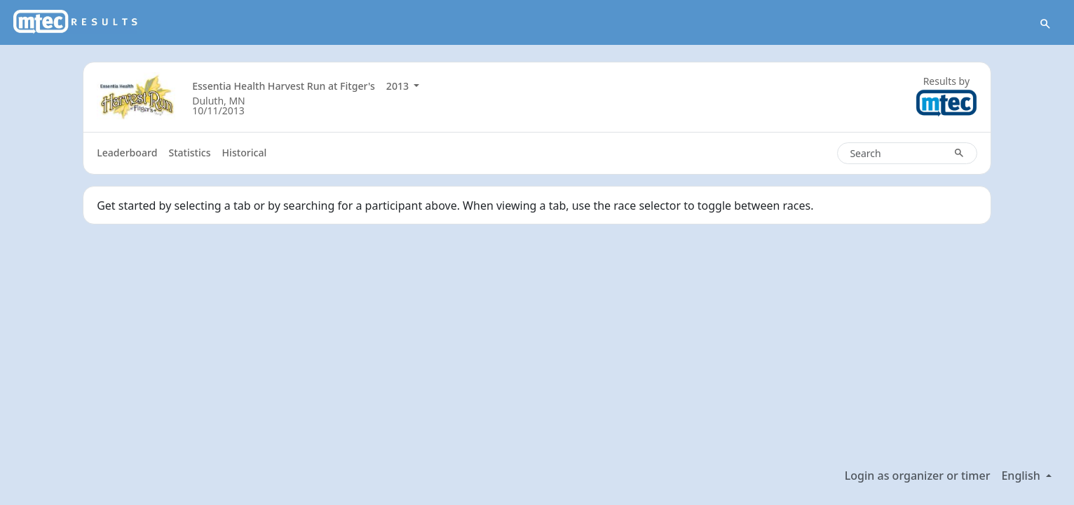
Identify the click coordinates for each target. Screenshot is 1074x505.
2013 (399, 86)
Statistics (189, 152)
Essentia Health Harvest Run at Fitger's (283, 86)
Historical (244, 152)
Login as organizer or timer (918, 475)
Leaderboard (127, 152)
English (1021, 475)
